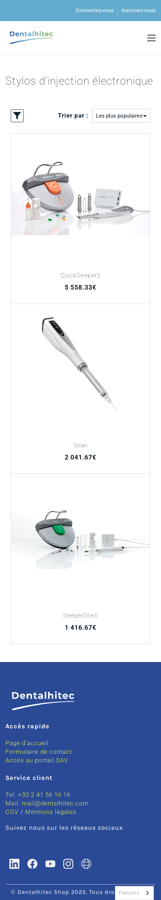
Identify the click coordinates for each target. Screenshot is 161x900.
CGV (12, 811)
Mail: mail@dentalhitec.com (47, 803)
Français (129, 892)
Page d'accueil (27, 743)
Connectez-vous (94, 10)
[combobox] (134, 893)
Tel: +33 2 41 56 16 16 (37, 794)
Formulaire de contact (38, 751)
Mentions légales (51, 811)
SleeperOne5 (80, 615)
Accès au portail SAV (36, 760)
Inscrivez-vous (138, 10)
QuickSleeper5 (81, 275)
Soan (81, 445)
